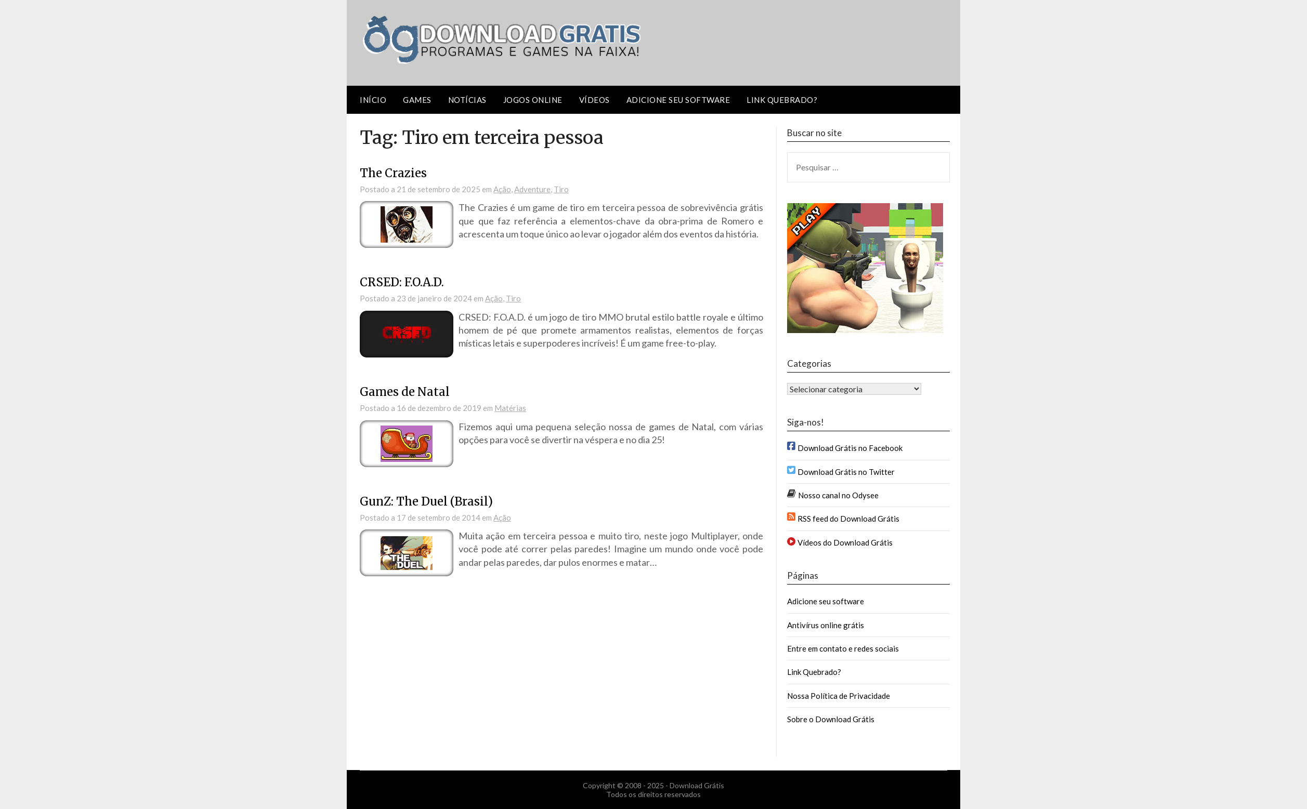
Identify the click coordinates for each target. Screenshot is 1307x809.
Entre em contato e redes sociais (843, 648)
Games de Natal (405, 391)
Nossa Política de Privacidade (838, 695)
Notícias (467, 99)
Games (417, 99)
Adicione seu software (678, 99)
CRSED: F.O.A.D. (402, 282)
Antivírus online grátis (825, 625)
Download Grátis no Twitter (846, 471)
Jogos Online (533, 99)
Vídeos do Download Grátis (845, 542)
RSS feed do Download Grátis (848, 518)
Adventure (532, 189)
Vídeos (594, 99)
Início (373, 99)
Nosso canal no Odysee (838, 495)
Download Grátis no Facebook (850, 448)
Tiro (561, 189)
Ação (502, 189)
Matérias (510, 408)
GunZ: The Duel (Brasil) (426, 501)
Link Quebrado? (782, 99)
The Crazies (393, 173)
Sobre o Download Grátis (830, 719)
